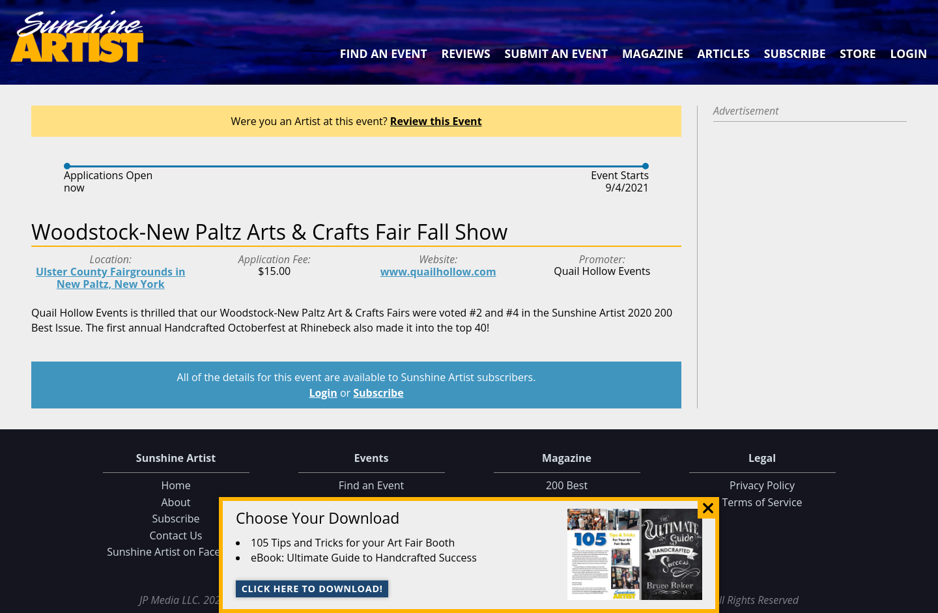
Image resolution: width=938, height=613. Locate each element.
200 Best (567, 485)
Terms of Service (762, 502)
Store (857, 53)
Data (923, 600)
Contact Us (176, 535)
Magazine (652, 53)
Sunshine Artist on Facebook (176, 552)
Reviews (466, 53)
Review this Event (436, 121)
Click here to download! (312, 588)
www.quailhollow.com (438, 271)
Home (175, 485)
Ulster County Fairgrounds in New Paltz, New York (111, 277)
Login (908, 53)
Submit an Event (556, 53)
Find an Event (383, 53)
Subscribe (795, 53)
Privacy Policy (762, 485)
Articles (723, 53)
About (175, 502)
